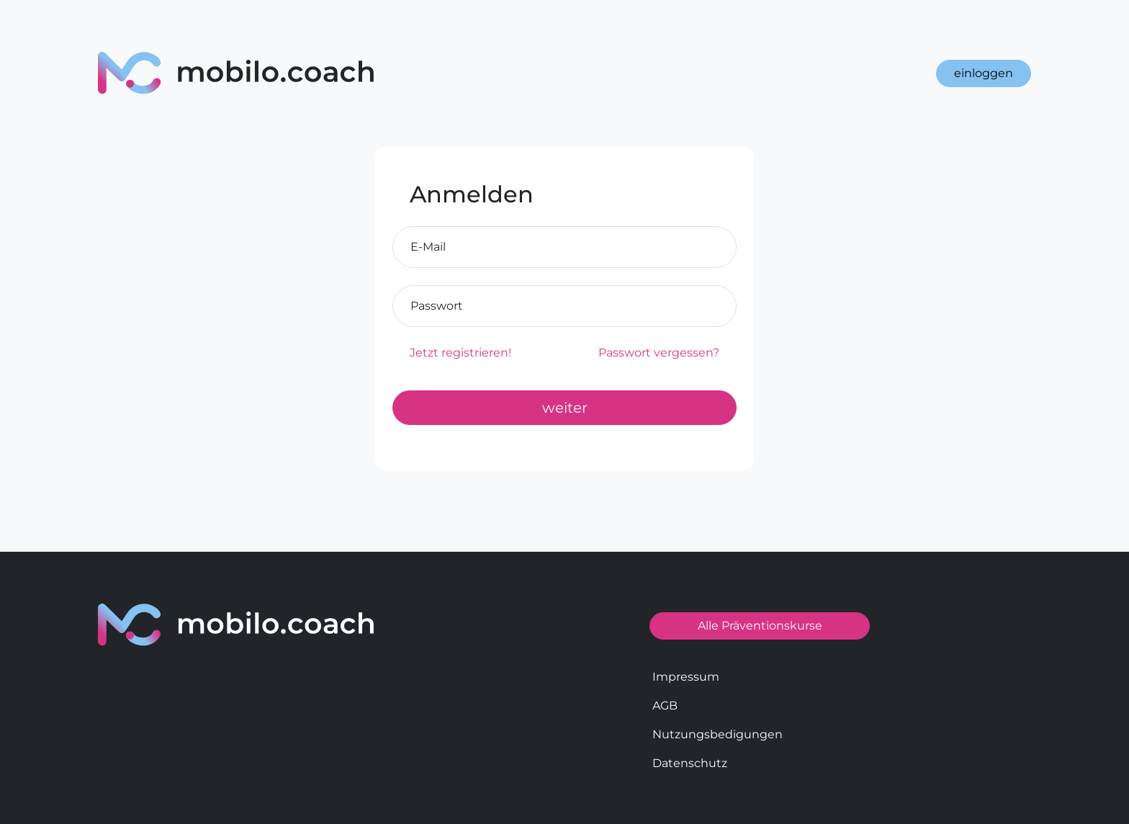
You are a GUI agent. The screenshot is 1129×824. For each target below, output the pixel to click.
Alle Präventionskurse (760, 625)
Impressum (685, 677)
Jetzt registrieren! (460, 352)
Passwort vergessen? (658, 352)
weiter (565, 407)
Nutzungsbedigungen (717, 734)
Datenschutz (689, 763)
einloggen (983, 73)
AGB (665, 705)
